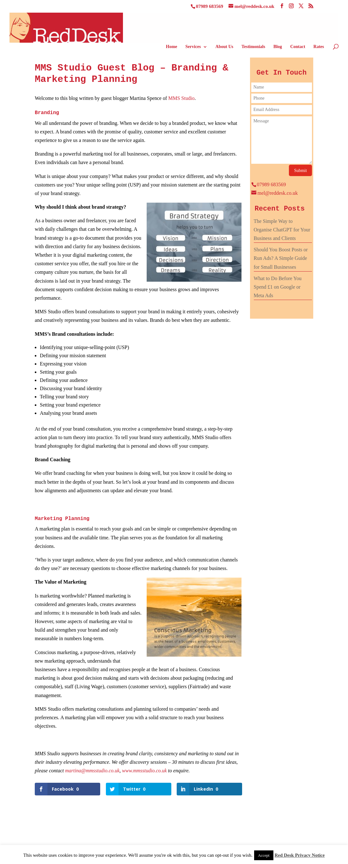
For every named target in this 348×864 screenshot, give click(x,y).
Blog (277, 47)
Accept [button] (264, 855)
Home (171, 47)
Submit (300, 170)
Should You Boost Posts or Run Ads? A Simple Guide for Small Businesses (281, 258)
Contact (297, 47)
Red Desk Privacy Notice (299, 855)
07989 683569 (209, 6)
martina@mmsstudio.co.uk (92, 770)
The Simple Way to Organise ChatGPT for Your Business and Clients (282, 229)
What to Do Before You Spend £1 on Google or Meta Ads (278, 287)
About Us (224, 47)
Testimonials (253, 47)
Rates (319, 47)
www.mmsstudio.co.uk (144, 770)
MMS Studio (181, 98)
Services (193, 47)
